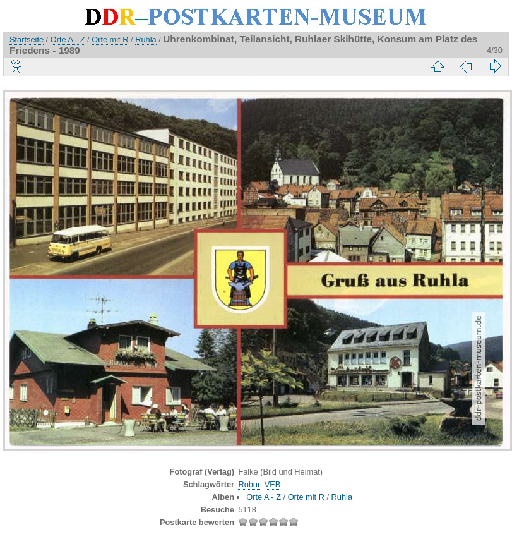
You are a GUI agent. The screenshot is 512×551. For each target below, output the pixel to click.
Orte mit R (110, 39)
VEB (273, 484)
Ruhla (145, 39)
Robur (248, 484)
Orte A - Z (68, 39)
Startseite (26, 39)
